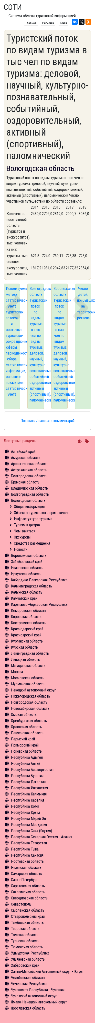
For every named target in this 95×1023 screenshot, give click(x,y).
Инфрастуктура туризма (33, 519)
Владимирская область (29, 488)
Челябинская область (28, 977)
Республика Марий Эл (28, 818)
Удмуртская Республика (30, 953)
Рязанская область (26, 867)
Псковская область (26, 751)
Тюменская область (27, 947)
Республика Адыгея (27, 757)
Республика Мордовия (29, 824)
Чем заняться (24, 531)
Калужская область (26, 592)
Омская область (24, 714)
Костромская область (28, 623)
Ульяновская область (28, 959)
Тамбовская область (27, 922)
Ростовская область (27, 861)
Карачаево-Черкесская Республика (39, 604)
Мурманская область (27, 684)
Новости (20, 549)
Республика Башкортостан (32, 769)
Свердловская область (29, 898)
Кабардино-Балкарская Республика (39, 580)
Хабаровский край (25, 965)
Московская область (27, 678)
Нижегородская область (30, 696)
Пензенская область (27, 733)
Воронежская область (28, 555)
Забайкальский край (26, 561)
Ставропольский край (28, 916)
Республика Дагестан (28, 782)
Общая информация (29, 506)
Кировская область (26, 616)
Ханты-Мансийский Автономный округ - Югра (47, 971)
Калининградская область (31, 586)
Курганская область (27, 641)
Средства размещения (32, 543)
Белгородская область (29, 476)
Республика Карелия (27, 800)
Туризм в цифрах (27, 525)
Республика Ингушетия (29, 788)
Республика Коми (25, 806)
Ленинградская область (30, 653)
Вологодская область (28, 500)
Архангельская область (29, 463)
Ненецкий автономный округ (33, 690)
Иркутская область (26, 574)
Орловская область (26, 726)
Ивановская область (27, 567)
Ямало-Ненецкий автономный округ (39, 1002)
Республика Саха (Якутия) (31, 830)
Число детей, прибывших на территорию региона (84, 303)
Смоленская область (27, 910)
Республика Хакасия (27, 855)
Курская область (24, 647)
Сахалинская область (28, 892)
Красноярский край (26, 635)
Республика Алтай (25, 763)
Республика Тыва (25, 849)
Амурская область (25, 457)
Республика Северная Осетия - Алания (41, 837)
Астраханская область (29, 470)
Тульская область (25, 941)
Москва (17, 671)
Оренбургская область (29, 720)
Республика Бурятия (27, 775)
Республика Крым (25, 812)
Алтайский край (23, 451)
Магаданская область (28, 665)
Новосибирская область (30, 708)
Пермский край (23, 739)
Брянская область (25, 482)
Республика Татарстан (29, 843)
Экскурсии (22, 537)
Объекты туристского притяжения (41, 512)
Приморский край (25, 745)
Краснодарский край (27, 629)
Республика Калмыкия (29, 794)
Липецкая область (25, 659)
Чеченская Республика (29, 983)
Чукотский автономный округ (34, 996)
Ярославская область (28, 1008)
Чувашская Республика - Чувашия (37, 990)
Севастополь (21, 904)
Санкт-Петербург (24, 879)
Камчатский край (24, 598)
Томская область (24, 934)
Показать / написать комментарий (47, 420)
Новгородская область (29, 702)
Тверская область (25, 928)
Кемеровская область (28, 610)
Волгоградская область (30, 494)
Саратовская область (28, 886)
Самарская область (26, 873)
